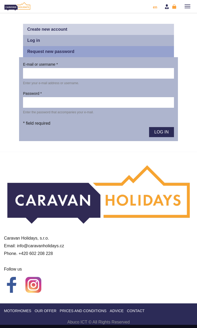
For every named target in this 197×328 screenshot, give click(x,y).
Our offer (45, 311)
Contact (136, 311)
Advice (117, 311)
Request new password (50, 51)
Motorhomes (17, 311)
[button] (187, 6)
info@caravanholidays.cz (40, 246)
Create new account (47, 29)
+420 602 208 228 (36, 253)
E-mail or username (40, 64)
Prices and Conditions (83, 311)
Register (175, 6)
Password (32, 93)
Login (167, 6)
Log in (40, 41)
